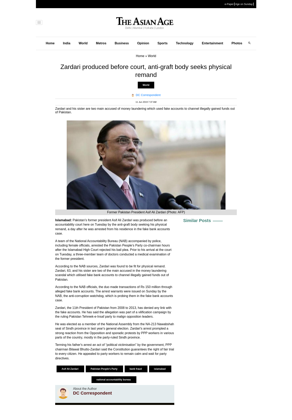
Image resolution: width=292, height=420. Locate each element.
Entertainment (212, 43)
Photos (236, 43)
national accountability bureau (114, 379)
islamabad (160, 369)
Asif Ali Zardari (70, 369)
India (66, 43)
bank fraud (136, 369)
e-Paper (229, 4)
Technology (185, 43)
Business (122, 43)
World (83, 43)
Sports (162, 43)
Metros (101, 43)
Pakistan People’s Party (104, 369)
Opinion (143, 43)
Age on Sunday (244, 4)
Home (50, 43)
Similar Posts (197, 220)
